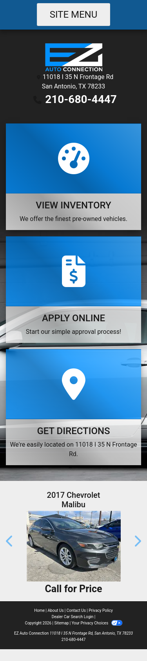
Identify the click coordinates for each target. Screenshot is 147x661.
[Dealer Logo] (73, 57)
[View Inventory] (73, 176)
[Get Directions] (73, 407)
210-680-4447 (81, 99)
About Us (56, 610)
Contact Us (76, 610)
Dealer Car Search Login (73, 617)
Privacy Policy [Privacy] (101, 610)
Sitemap (61, 623)
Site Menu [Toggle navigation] (74, 14)
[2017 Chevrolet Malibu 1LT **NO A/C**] (73, 546)
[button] (10, 541)
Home (39, 610)
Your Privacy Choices (97, 623)
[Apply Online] (73, 289)
